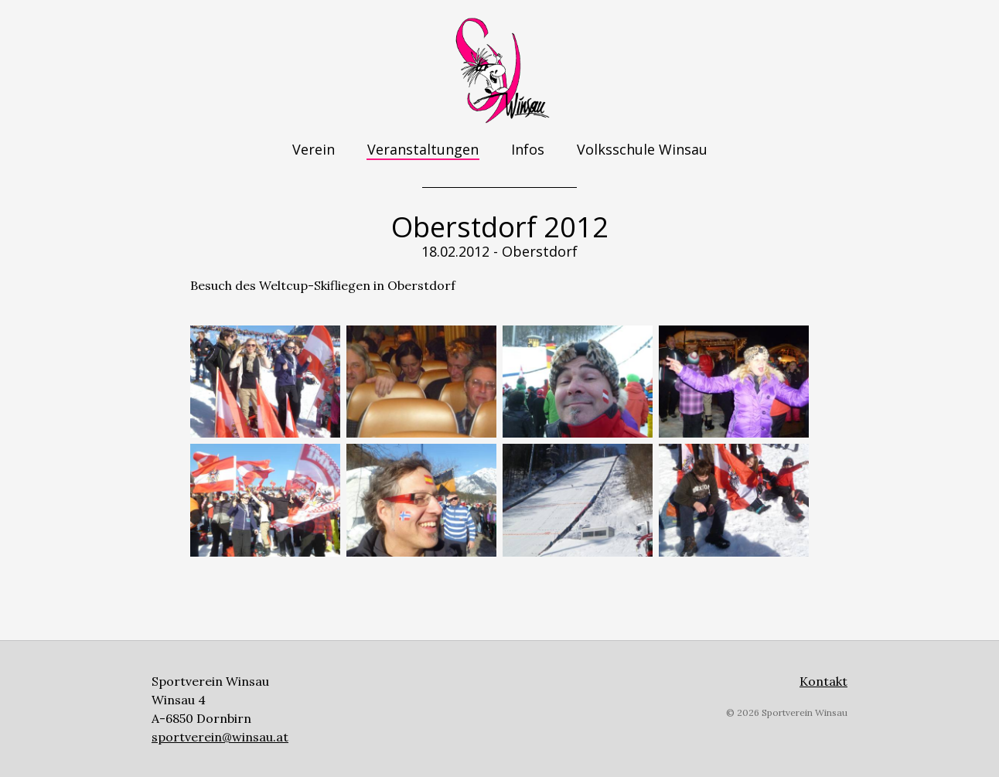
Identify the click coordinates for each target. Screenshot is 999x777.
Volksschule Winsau (642, 149)
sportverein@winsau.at (220, 737)
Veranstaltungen (423, 149)
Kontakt (823, 681)
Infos (527, 149)
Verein (313, 149)
